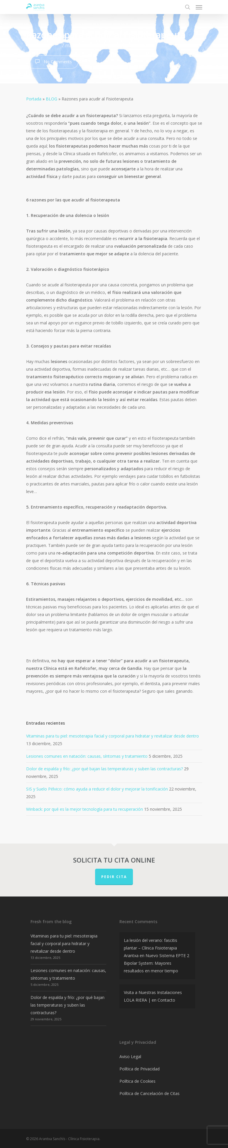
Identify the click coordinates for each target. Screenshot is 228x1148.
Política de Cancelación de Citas (149, 1093)
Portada (33, 99)
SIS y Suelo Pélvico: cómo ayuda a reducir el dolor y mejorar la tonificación (97, 789)
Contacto (166, 1000)
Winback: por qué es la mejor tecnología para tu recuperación (84, 809)
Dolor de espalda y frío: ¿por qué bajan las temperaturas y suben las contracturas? (104, 768)
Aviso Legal (130, 1056)
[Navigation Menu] (199, 7)
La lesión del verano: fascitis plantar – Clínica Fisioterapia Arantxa (150, 947)
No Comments (52, 61)
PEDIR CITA (114, 876)
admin (42, 45)
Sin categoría (116, 45)
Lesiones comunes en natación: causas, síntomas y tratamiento (87, 756)
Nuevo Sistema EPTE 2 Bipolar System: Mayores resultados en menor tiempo (156, 963)
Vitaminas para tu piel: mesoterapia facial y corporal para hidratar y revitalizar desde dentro (112, 736)
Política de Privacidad (139, 1069)
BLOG (51, 99)
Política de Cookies (137, 1081)
